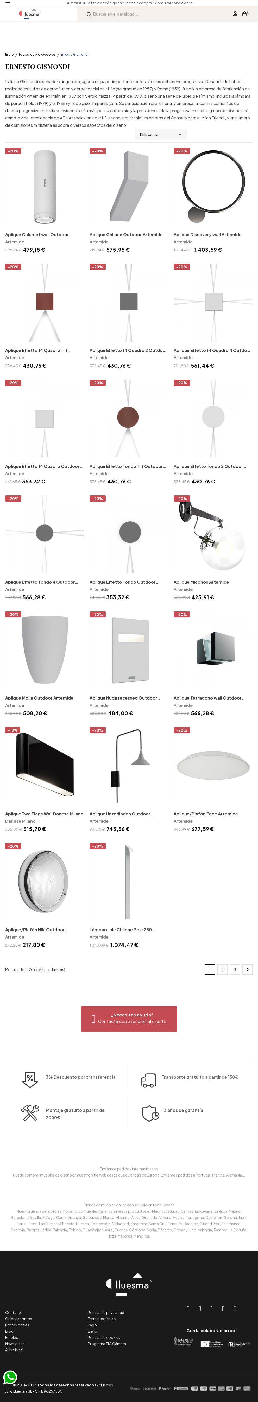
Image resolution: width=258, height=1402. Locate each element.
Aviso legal (14, 1349)
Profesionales (17, 1325)
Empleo (11, 1337)
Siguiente (248, 969)
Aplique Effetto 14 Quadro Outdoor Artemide (42, 466)
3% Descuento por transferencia (81, 1107)
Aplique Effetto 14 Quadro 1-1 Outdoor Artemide (36, 351)
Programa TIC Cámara (107, 1343)
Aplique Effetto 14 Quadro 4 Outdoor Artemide (213, 351)
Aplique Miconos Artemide (201, 582)
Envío (92, 1331)
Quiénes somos (18, 1318)
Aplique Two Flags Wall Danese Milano (44, 813)
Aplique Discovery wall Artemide (208, 234)
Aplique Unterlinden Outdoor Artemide (120, 814)
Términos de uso (102, 1318)
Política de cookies (104, 1337)
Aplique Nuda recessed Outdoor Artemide (123, 698)
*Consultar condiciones (172, 3)
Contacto (14, 1312)
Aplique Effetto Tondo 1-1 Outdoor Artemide (126, 466)
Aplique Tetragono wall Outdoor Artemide (208, 698)
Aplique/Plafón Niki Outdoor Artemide (35, 930)
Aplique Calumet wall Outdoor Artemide (37, 235)
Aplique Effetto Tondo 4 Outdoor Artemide (40, 582)
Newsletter (14, 1343)
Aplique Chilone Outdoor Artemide (126, 234)
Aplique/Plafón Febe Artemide (206, 813)
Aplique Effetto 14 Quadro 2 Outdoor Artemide (128, 351)
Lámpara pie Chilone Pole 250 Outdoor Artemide (121, 930)
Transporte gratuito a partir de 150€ (200, 1046)
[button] (129, 1019)
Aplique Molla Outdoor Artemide (39, 698)
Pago (92, 1325)
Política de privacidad (106, 1312)
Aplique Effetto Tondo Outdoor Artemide (123, 582)
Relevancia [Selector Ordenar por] (161, 134)
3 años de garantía (183, 1144)
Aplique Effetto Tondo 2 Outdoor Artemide (208, 466)
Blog (9, 1331)
